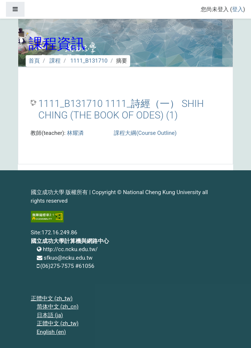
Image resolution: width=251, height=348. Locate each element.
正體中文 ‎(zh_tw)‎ (52, 298)
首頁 (34, 60)
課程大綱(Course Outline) (145, 133)
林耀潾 (75, 133)
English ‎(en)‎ (51, 332)
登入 (237, 9)
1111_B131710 (88, 60)
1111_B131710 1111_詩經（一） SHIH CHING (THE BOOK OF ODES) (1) (121, 109)
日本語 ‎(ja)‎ (50, 315)
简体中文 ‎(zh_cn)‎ (58, 306)
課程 (55, 60)
